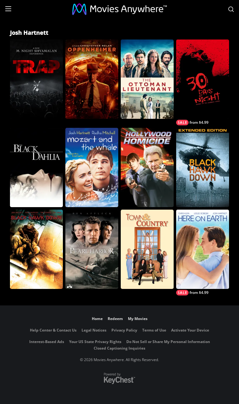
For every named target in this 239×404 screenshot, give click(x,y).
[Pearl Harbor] (91, 249)
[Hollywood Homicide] (147, 167)
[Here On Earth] (202, 252)
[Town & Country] (147, 249)
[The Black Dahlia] (36, 167)
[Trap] (36, 79)
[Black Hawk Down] (36, 249)
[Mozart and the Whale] (91, 167)
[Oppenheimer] (91, 79)
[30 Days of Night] (202, 82)
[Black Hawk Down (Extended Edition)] (202, 167)
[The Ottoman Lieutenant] (147, 79)
